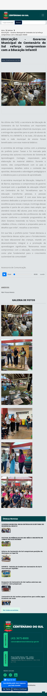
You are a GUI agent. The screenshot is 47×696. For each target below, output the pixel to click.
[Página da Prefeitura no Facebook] (6, 675)
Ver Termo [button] (6, 689)
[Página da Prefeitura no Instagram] (11, 675)
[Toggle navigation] (43, 15)
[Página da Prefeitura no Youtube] (16, 675)
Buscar (18, 22)
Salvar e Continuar (20, 689)
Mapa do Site (9, 680)
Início (3, 30)
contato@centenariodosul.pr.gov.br (25, 642)
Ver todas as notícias (10, 610)
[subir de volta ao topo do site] (43, 693)
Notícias (10, 30)
